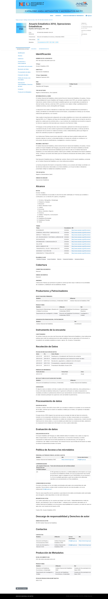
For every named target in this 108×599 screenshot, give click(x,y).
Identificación (21, 53)
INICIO (51, 15)
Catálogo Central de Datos (29, 19)
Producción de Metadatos (24, 92)
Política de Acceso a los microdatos (24, 78)
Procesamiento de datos (24, 72)
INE (36, 19)
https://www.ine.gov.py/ (68, 459)
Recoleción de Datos (23, 69)
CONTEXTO (58, 15)
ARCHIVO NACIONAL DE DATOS (24, 596)
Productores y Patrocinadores (22, 62)
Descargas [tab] (33, 48)
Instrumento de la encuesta (25, 66)
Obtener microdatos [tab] (44, 48)
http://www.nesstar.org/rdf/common (81, 230)
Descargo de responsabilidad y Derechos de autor (25, 84)
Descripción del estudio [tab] (23, 49)
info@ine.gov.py (82, 459)
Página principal (19, 19)
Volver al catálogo (21, 588)
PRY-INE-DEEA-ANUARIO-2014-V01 (45, 19)
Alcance (20, 55)
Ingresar (89, 15)
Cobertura (20, 58)
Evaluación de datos (23, 75)
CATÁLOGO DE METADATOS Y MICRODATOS (73, 15)
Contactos (20, 89)
